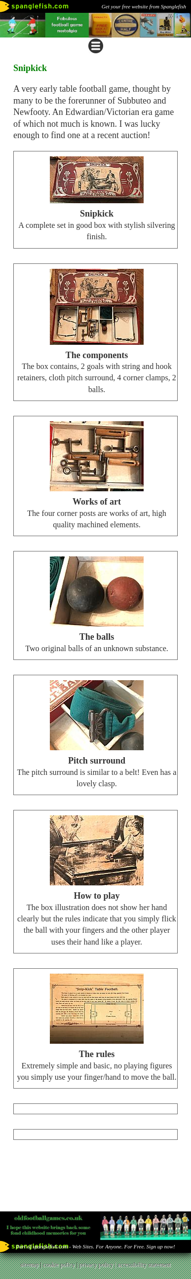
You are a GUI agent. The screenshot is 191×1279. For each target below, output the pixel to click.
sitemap (29, 1264)
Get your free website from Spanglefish (144, 6)
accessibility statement (144, 1264)
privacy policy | (98, 1264)
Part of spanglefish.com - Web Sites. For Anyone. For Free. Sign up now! (95, 1246)
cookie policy (59, 1264)
